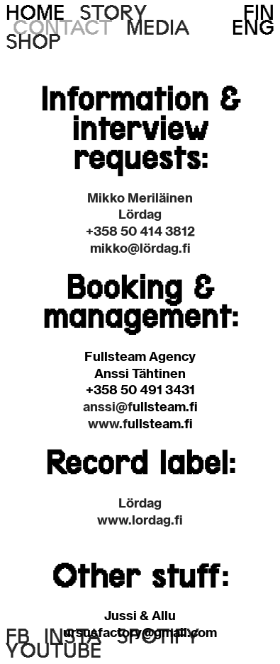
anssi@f (108, 407)
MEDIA (158, 27)
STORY (113, 12)
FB (18, 636)
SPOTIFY (158, 636)
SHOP (34, 41)
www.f (108, 424)
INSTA (73, 636)
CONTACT (62, 27)
